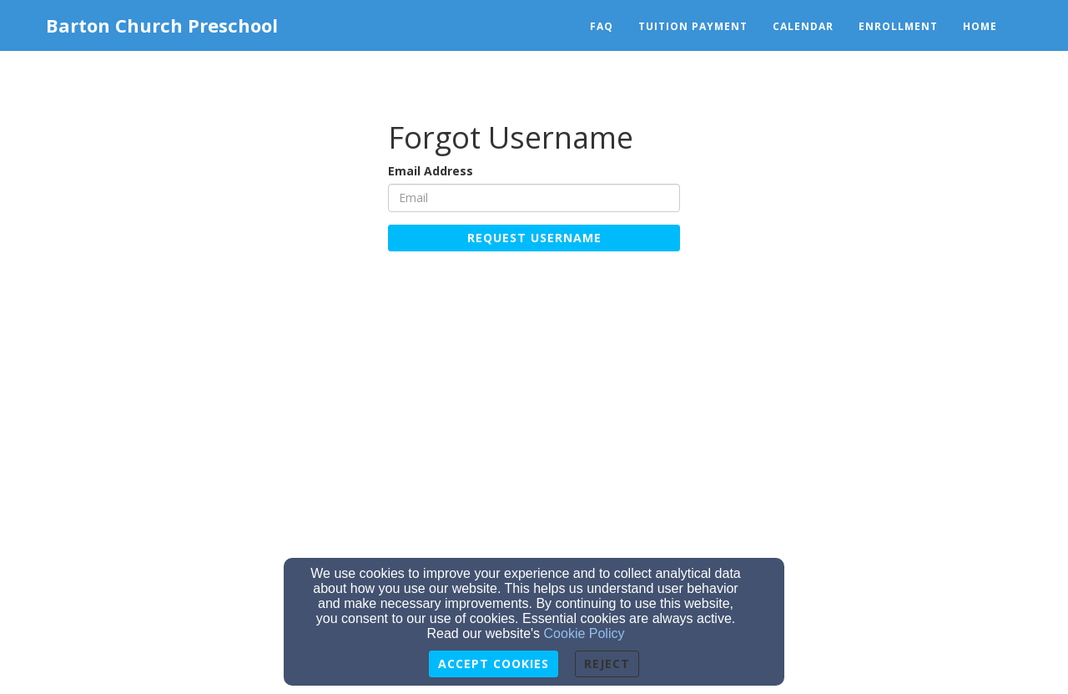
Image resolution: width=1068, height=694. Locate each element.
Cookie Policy (584, 633)
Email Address (430, 171)
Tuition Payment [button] (693, 26)
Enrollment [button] (898, 26)
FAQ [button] (601, 26)
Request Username (534, 238)
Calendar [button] (803, 26)
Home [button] (980, 26)
